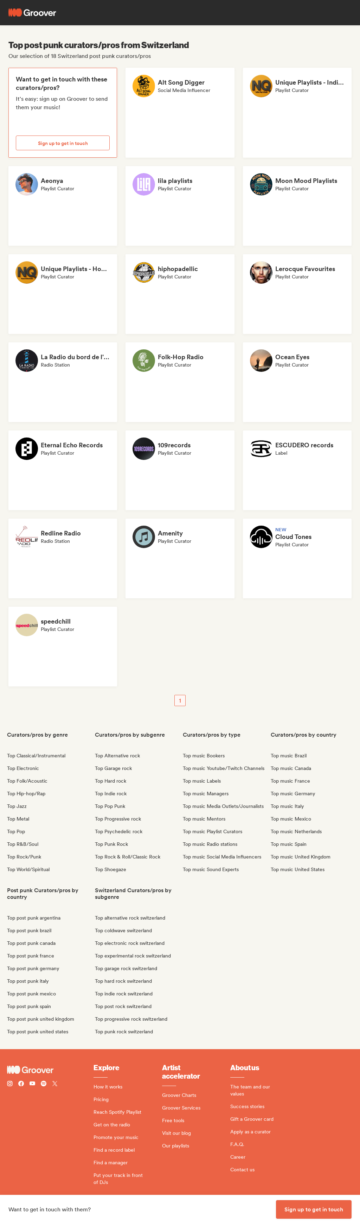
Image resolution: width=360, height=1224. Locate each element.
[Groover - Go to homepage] (50, 1070)
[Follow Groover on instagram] (10, 1084)
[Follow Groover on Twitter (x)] (55, 1084)
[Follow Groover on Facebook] (21, 1084)
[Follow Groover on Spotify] (43, 1084)
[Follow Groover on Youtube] (32, 1084)
